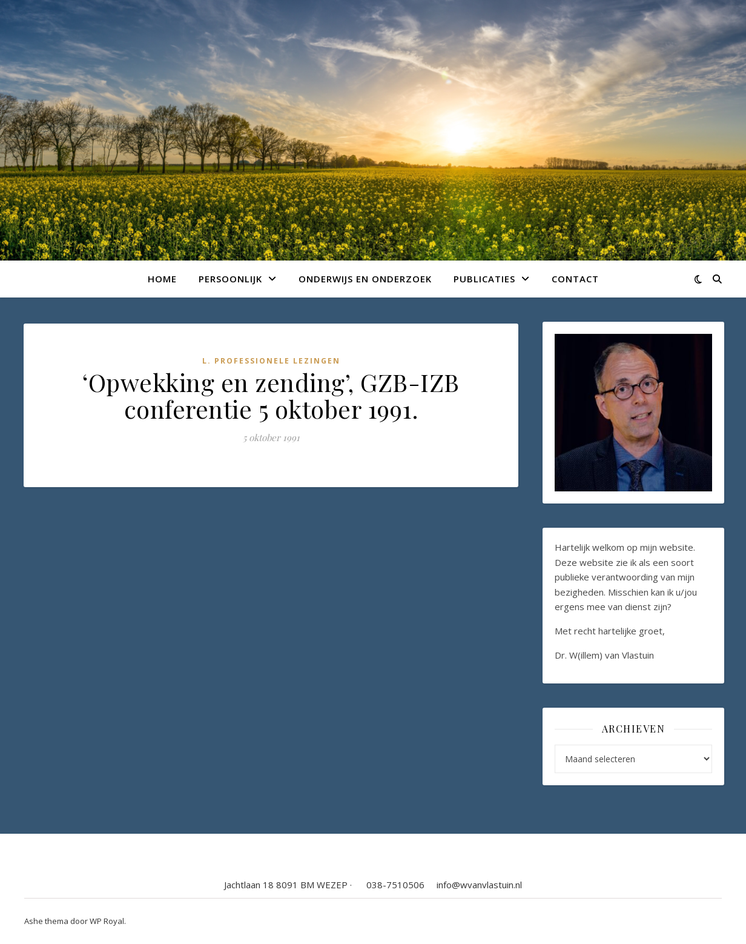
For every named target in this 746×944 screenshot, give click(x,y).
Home (162, 279)
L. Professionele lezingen (271, 361)
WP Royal (107, 921)
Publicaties (484, 279)
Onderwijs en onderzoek (365, 279)
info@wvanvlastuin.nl (479, 885)
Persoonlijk (230, 279)
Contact (575, 279)
